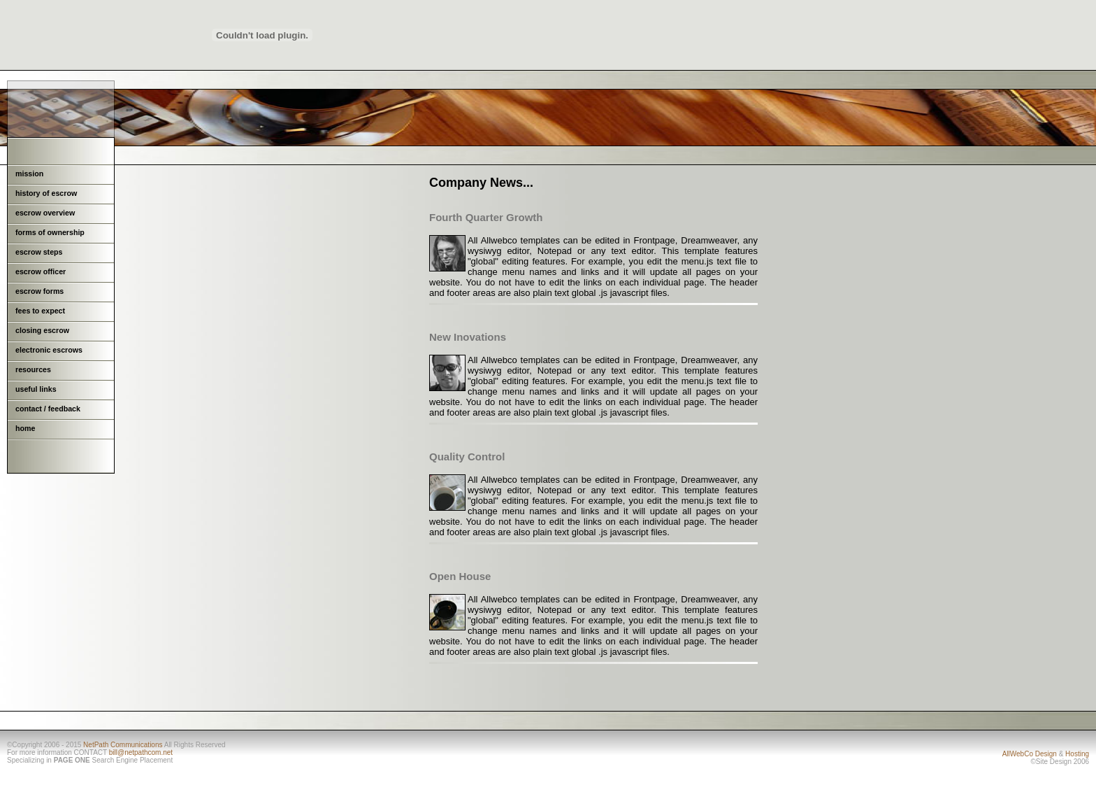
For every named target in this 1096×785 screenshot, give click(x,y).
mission (29, 173)
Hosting (1077, 754)
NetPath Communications (122, 745)
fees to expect (40, 310)
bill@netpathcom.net (141, 752)
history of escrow (46, 193)
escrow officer (40, 271)
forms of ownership (50, 232)
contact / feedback (47, 408)
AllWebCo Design (1029, 754)
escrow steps (39, 252)
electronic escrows (48, 350)
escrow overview (45, 212)
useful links (36, 389)
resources (33, 369)
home (25, 428)
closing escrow (42, 330)
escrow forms (39, 291)
